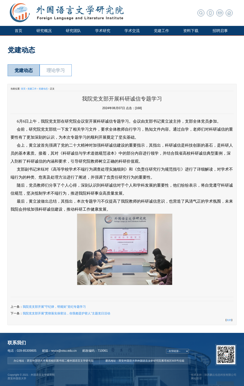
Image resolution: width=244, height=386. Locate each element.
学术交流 (132, 31)
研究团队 (73, 31)
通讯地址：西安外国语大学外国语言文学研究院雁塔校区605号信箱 (144, 360)
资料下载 (190, 31)
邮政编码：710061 (95, 350)
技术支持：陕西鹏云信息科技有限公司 (213, 374)
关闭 (229, 320)
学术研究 (102, 31)
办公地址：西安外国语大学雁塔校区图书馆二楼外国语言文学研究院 (54, 360)
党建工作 (161, 31)
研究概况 (44, 31)
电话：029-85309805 (22, 350)
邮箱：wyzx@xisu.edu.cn (59, 350)
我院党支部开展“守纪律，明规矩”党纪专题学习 (54, 306)
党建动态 (23, 70)
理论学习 (56, 70)
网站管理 (196, 378)
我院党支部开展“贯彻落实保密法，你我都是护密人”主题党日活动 (66, 313)
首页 (18, 31)
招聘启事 (220, 31)
